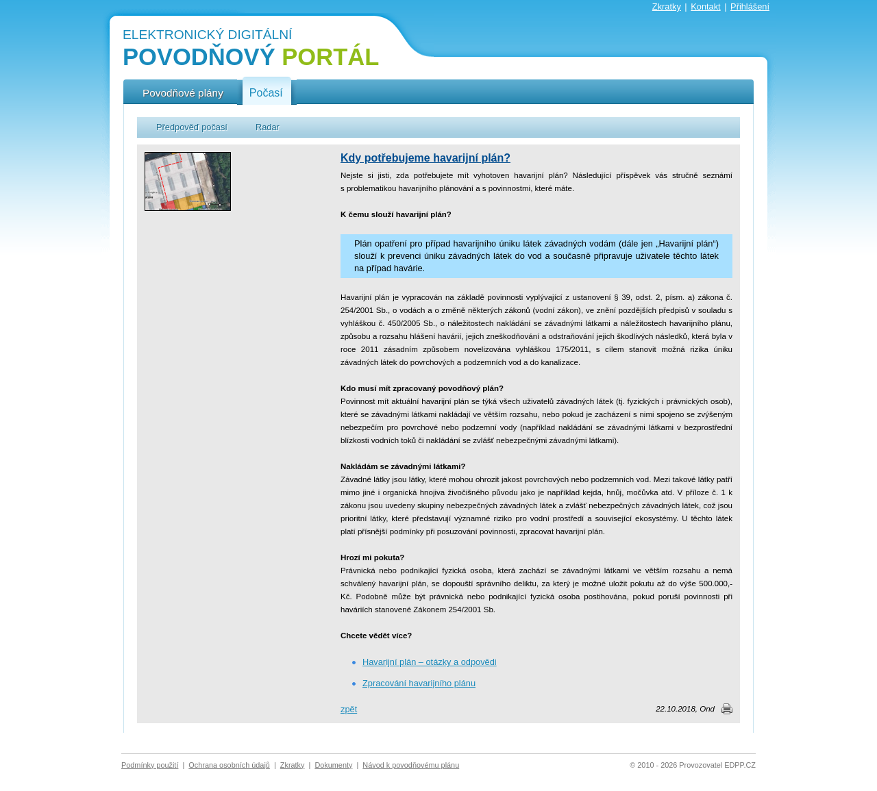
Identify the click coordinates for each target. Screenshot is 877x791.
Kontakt (705, 6)
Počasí (266, 93)
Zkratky (666, 6)
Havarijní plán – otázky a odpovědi (429, 662)
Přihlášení (749, 6)
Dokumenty (333, 765)
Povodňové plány (183, 93)
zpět (349, 709)
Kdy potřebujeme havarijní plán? (425, 158)
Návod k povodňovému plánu (410, 765)
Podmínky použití (149, 765)
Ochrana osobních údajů (229, 765)
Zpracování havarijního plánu (418, 683)
